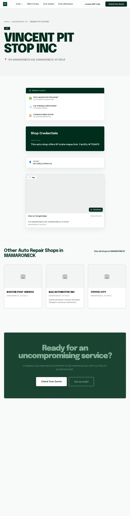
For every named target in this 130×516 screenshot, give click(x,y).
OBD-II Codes (33, 4)
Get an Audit (81, 381)
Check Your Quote (116, 4)
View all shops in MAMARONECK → (109, 253)
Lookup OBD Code (92, 4)
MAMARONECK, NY (19, 21)
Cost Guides (48, 4)
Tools (19, 4)
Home (6, 21)
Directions (95, 210)
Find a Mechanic (65, 4)
